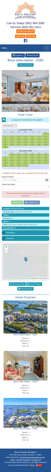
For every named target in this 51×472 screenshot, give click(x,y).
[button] (47, 70)
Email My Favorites (25, 289)
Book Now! (17, 202)
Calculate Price (31, 202)
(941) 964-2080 (34, 23)
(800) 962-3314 (31, 27)
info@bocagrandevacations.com (32, 457)
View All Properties (23, 460)
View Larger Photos (25, 65)
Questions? (18, 55)
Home (12, 460)
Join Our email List (25, 31)
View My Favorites (34, 284)
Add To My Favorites (17, 284)
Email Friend (32, 55)
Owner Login (20, 36)
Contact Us (36, 460)
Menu (4, 48)
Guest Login (31, 36)
